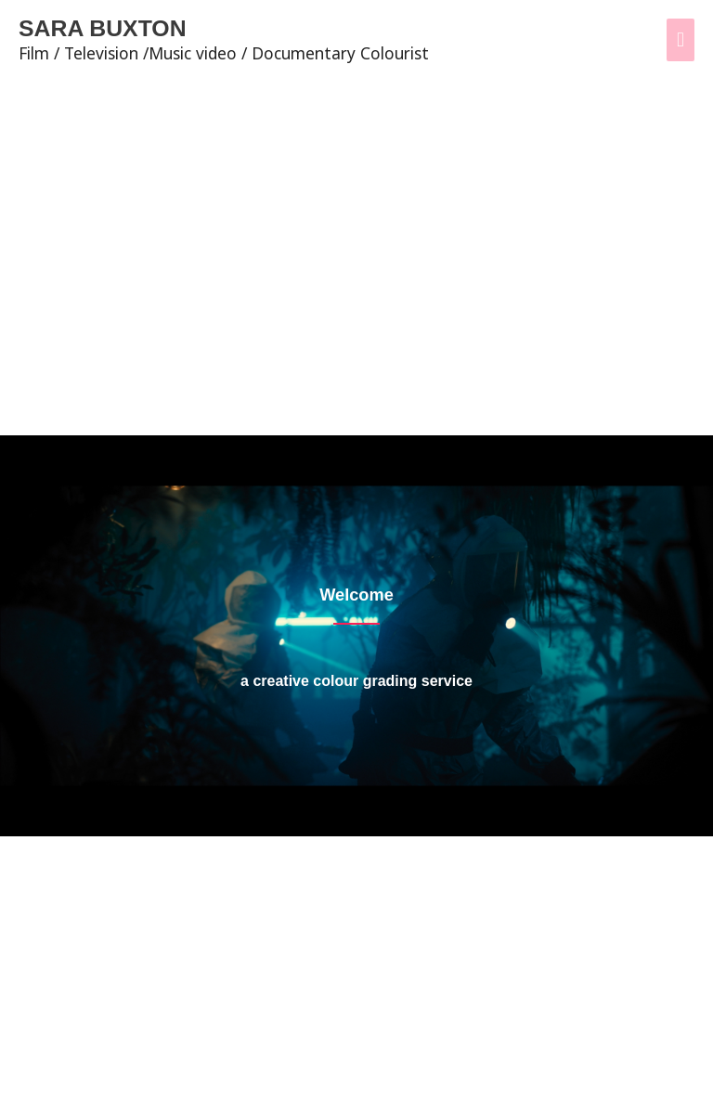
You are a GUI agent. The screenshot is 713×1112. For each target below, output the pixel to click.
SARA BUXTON (114, 29)
